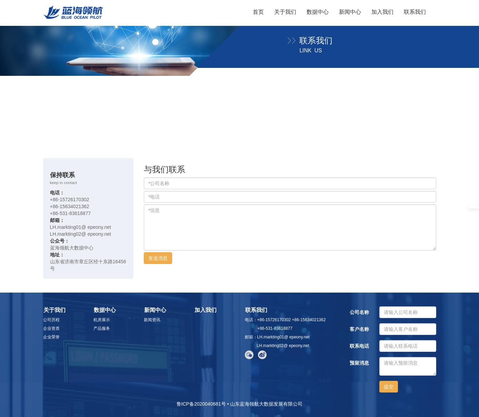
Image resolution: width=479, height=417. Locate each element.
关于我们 (285, 12)
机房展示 (101, 319)
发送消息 (158, 258)
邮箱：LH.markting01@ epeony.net (277, 337)
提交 (388, 386)
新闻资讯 (152, 319)
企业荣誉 (51, 337)
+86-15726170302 (69, 199)
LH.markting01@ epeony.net (80, 227)
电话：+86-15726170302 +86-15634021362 (285, 319)
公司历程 (51, 319)
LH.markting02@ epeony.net (80, 234)
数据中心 (318, 12)
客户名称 (359, 329)
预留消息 (359, 363)
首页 (258, 12)
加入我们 (382, 12)
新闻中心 (350, 12)
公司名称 (359, 312)
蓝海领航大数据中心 (71, 248)
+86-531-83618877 (70, 213)
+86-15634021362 (69, 206)
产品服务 (101, 328)
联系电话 (359, 346)
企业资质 (51, 328)
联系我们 (415, 12)
